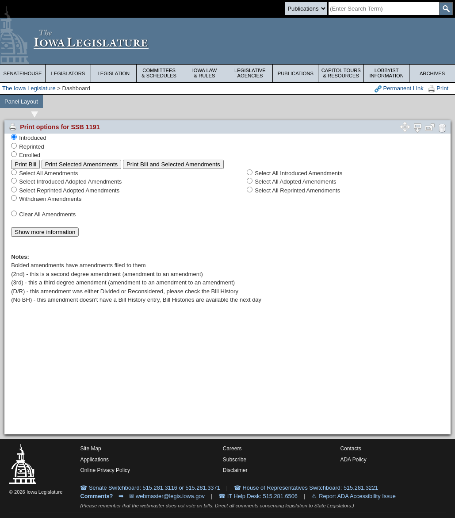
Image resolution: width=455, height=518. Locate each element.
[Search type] (306, 8)
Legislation (113, 73)
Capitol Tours (340, 73)
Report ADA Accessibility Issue (357, 496)
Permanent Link (399, 88)
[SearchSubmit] (446, 8)
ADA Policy (353, 460)
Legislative (250, 73)
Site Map (90, 448)
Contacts (350, 448)
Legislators (68, 73)
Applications (94, 460)
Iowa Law (204, 73)
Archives (432, 73)
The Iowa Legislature (29, 88)
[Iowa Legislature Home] (227, 41)
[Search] (384, 8)
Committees (159, 73)
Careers (232, 448)
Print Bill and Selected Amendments (173, 164)
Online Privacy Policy (105, 470)
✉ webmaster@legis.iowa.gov (167, 496)
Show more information (45, 232)
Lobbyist (386, 73)
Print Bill (25, 164)
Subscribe (234, 460)
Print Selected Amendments (81, 164)
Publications (296, 73)
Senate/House (23, 73)
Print (438, 88)
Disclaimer (235, 470)
